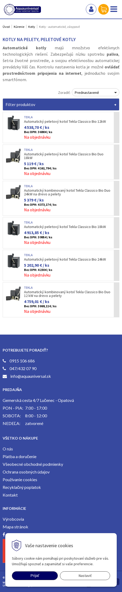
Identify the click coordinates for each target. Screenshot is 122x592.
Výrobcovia (13, 518)
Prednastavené (87, 92)
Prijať (34, 575)
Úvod (6, 27)
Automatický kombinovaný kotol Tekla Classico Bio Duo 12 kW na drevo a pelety (67, 293)
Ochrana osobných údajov (26, 471)
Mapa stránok (15, 526)
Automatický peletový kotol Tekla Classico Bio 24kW (65, 259)
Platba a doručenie (19, 456)
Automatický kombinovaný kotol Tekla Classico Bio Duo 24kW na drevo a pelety (67, 192)
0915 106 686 (22, 360)
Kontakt (10, 494)
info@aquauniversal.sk (30, 376)
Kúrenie (19, 27)
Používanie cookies (20, 479)
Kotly (31, 27)
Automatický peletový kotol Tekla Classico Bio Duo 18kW (64, 156)
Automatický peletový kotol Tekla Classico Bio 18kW (65, 227)
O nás (8, 448)
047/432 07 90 (23, 368)
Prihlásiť (91, 9)
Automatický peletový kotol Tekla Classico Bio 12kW (65, 121)
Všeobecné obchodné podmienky (33, 464)
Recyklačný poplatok (22, 487)
